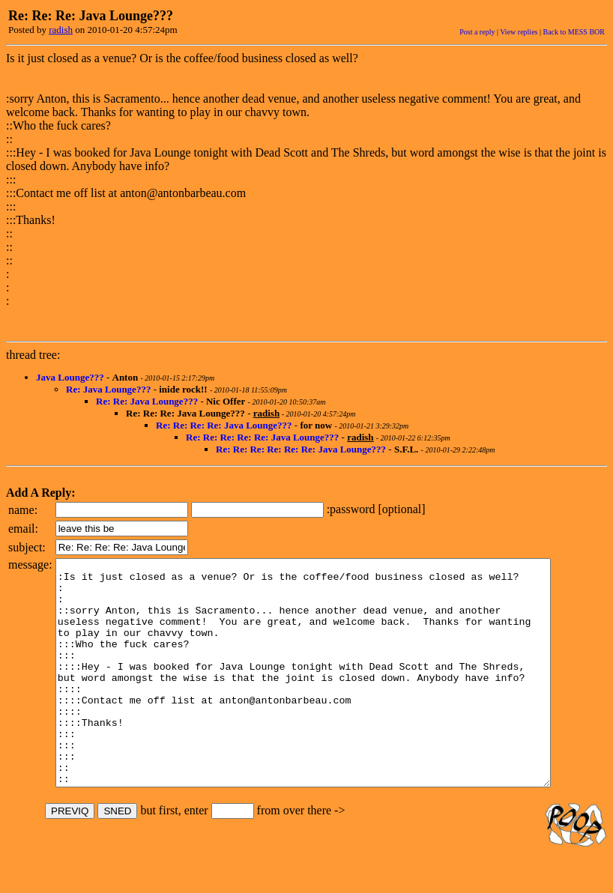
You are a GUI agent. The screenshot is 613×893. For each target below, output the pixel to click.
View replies (518, 32)
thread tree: (33, 354)
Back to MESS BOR (574, 32)
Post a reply (477, 32)
